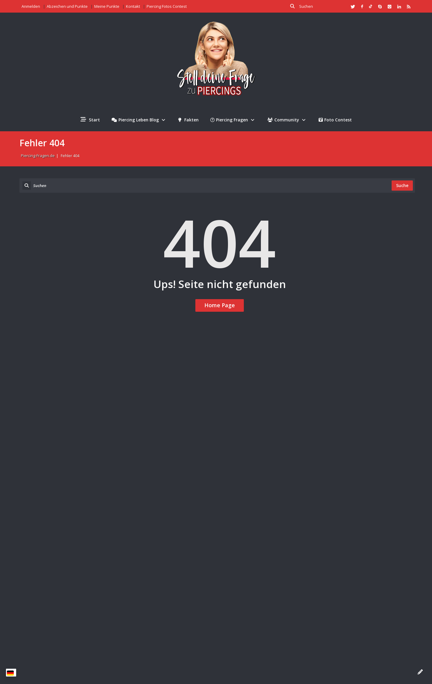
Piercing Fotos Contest (167, 6)
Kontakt (133, 6)
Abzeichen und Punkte (67, 6)
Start (90, 120)
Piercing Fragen (233, 120)
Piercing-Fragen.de (38, 155)
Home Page (219, 305)
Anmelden (31, 6)
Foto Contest (335, 120)
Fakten (188, 120)
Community (287, 120)
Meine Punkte (106, 6)
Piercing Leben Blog (139, 120)
